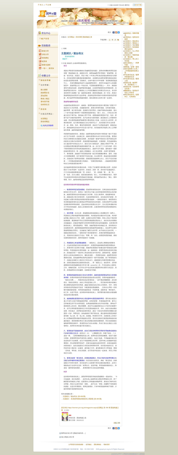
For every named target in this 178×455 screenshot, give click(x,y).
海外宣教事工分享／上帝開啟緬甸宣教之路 (131, 71)
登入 (42, 5)
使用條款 (89, 444)
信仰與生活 (45, 105)
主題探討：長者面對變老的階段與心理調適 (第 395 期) (82, 399)
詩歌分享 (44, 54)
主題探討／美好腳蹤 (131, 45)
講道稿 (44, 109)
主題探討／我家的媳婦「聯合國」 (131, 56)
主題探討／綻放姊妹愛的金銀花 (131, 48)
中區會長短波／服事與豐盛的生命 (131, 76)
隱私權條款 (97, 444)
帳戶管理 (45, 39)
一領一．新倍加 (46, 68)
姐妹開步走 (45, 93)
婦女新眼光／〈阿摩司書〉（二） (131, 64)
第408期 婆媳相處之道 (84, 37)
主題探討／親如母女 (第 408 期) (74, 396)
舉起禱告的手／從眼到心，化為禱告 (131, 95)
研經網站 (44, 58)
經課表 (43, 61)
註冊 (49, 5)
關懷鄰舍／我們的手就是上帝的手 (131, 92)
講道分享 (44, 51)
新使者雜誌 (45, 121)
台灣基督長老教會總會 (75, 444)
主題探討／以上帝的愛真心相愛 (131, 52)
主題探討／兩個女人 (131, 43)
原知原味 (44, 96)
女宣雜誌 (44, 119)
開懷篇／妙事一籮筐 (131, 67)
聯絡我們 (107, 444)
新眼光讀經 (44, 65)
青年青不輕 (45, 102)
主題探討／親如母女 (131, 41)
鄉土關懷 (44, 90)
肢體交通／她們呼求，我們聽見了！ (130, 84)
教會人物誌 (45, 99)
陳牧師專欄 (46, 80)
